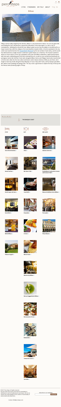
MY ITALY (40, 7)
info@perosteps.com (18, 400)
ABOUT (47, 7)
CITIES (23, 7)
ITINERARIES (31, 7)
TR (53, 7)
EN (57, 7)
